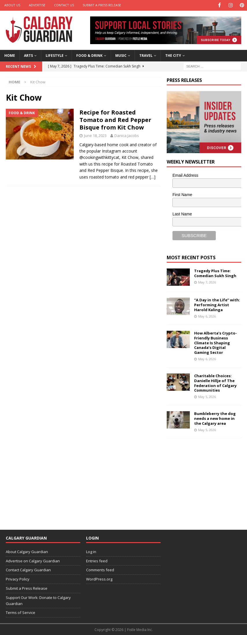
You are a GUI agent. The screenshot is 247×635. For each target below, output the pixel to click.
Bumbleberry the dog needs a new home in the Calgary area (215, 417)
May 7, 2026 (207, 282)
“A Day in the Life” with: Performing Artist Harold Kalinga (217, 304)
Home (9, 55)
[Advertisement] (207, 480)
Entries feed (96, 560)
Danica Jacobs (126, 135)
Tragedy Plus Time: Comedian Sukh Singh (215, 273)
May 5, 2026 (207, 396)
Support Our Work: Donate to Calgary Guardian (38, 600)
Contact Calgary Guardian (28, 569)
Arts (28, 55)
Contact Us (64, 5)
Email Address (185, 175)
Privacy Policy (17, 578)
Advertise (37, 5)
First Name (182, 194)
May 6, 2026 (207, 316)
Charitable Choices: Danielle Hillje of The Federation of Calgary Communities (215, 382)
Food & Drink (89, 55)
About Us (12, 5)
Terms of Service (20, 612)
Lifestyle (55, 55)
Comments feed (100, 569)
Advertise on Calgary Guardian (33, 560)
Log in (91, 551)
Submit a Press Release (102, 5)
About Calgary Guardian (27, 551)
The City (173, 55)
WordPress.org (99, 578)
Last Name (182, 213)
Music (121, 55)
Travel (146, 55)
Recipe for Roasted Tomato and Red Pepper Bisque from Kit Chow (115, 119)
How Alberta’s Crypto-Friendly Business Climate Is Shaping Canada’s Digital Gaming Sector (215, 342)
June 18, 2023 (95, 135)
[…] (152, 176)
